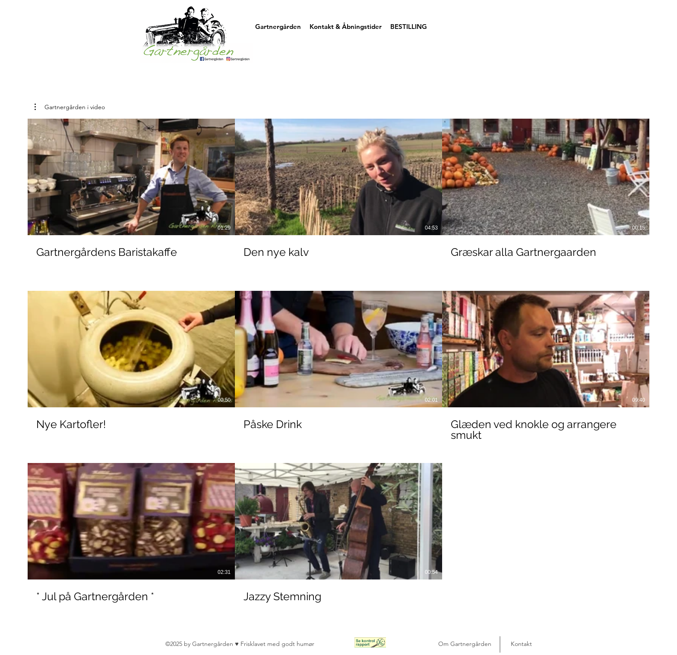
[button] (566, 23)
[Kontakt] (521, 644)
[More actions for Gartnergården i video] (70, 107)
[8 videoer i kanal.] (338, 366)
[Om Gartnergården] (464, 644)
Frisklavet (253, 644)
